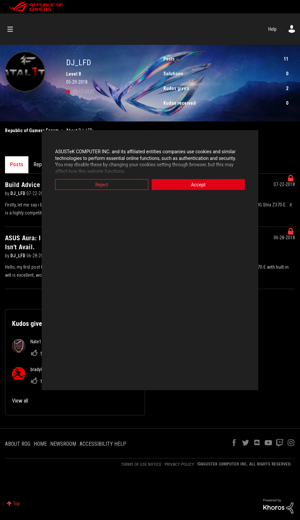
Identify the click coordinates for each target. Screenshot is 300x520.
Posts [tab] (16, 164)
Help (272, 29)
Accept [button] (198, 184)
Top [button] (16, 503)
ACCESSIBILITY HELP (103, 444)
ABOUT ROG (17, 444)
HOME (40, 444)
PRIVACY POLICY (179, 464)
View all (20, 401)
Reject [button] (101, 184)
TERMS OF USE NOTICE (141, 464)
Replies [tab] (41, 164)
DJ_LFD (18, 193)
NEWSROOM (63, 444)
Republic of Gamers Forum (32, 130)
